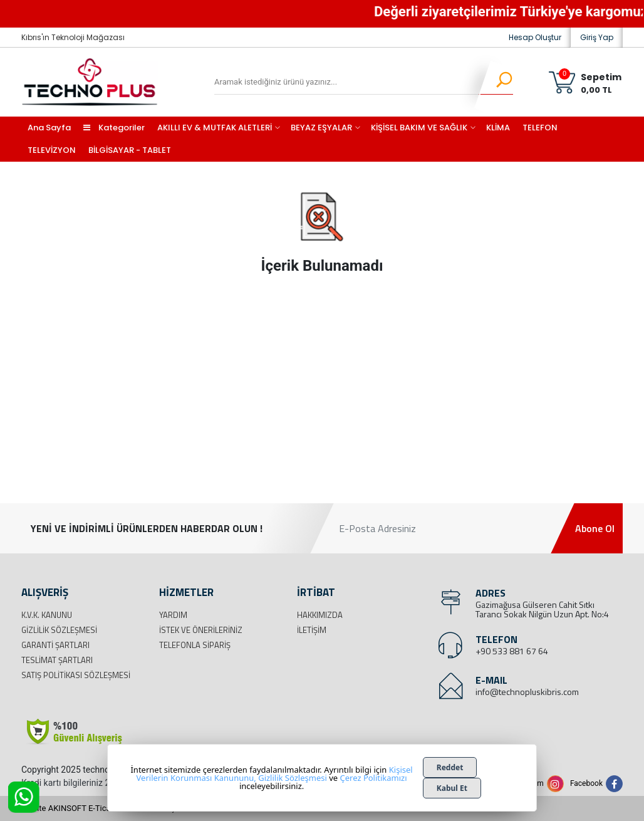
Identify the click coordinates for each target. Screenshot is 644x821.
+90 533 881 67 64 (511, 650)
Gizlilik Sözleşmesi (59, 630)
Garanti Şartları (55, 645)
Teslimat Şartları (57, 660)
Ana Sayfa (49, 127)
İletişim (311, 630)
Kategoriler (114, 127)
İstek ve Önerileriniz (200, 630)
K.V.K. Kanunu (46, 615)
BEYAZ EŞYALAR (321, 127)
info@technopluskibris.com (527, 691)
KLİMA (498, 127)
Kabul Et (452, 788)
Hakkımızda (320, 615)
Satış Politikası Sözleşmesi (75, 675)
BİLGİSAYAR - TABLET (129, 150)
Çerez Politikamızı (373, 777)
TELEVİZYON (52, 150)
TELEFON (540, 127)
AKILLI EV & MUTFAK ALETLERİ (214, 127)
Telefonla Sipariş (195, 645)
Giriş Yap (596, 37)
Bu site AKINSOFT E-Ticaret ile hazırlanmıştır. (102, 808)
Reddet (450, 767)
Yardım (173, 615)
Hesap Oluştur (535, 37)
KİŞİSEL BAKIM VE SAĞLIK (419, 127)
